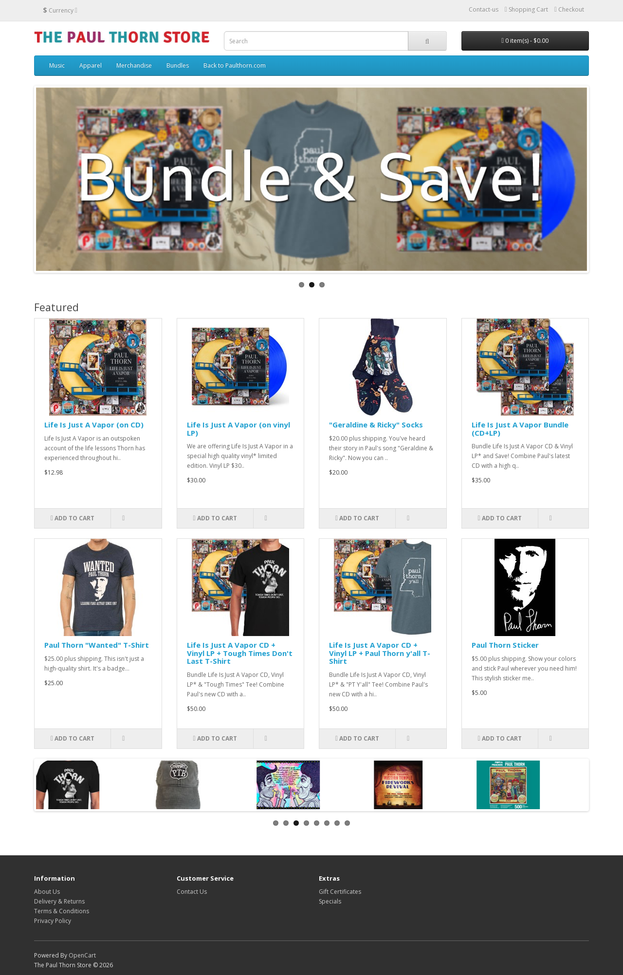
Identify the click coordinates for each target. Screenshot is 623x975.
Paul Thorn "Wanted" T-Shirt (96, 645)
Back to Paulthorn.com (234, 65)
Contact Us (192, 891)
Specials (330, 901)
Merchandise (134, 65)
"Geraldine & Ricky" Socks (376, 424)
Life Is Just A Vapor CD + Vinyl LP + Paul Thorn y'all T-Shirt (379, 653)
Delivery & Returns (59, 901)
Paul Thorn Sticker (505, 645)
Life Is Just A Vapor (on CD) (94, 424)
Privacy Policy (52, 921)
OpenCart (82, 955)
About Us (47, 891)
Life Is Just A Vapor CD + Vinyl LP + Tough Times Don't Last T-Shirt (240, 653)
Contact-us (483, 9)
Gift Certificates (340, 891)
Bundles (177, 65)
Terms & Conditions (61, 911)
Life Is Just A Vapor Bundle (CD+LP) (520, 429)
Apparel (90, 65)
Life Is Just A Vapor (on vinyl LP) (238, 429)
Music (57, 65)
